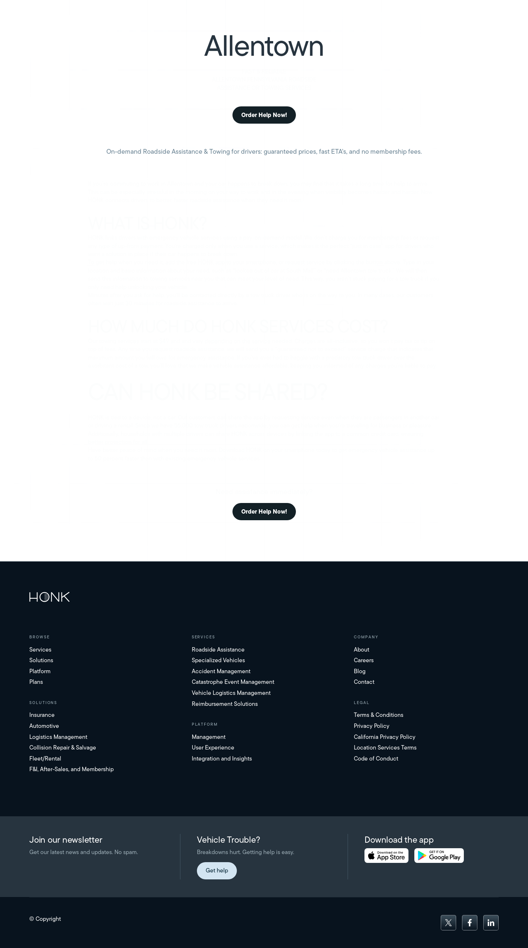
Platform (40, 671)
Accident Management (221, 671)
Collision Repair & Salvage (62, 747)
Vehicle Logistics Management (231, 693)
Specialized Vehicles (218, 660)
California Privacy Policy (384, 737)
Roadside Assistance (218, 649)
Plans (36, 682)
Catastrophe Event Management (233, 682)
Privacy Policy (371, 726)
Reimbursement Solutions (225, 704)
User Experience (213, 747)
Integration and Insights (222, 758)
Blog (360, 671)
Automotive (44, 726)
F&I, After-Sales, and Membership (71, 769)
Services (40, 649)
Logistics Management (58, 737)
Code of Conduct (376, 758)
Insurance (42, 715)
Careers (364, 660)
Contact (364, 682)
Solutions (41, 660)
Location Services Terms (385, 747)
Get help (217, 870)
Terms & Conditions (378, 715)
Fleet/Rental (45, 758)
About (361, 649)
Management (208, 737)
